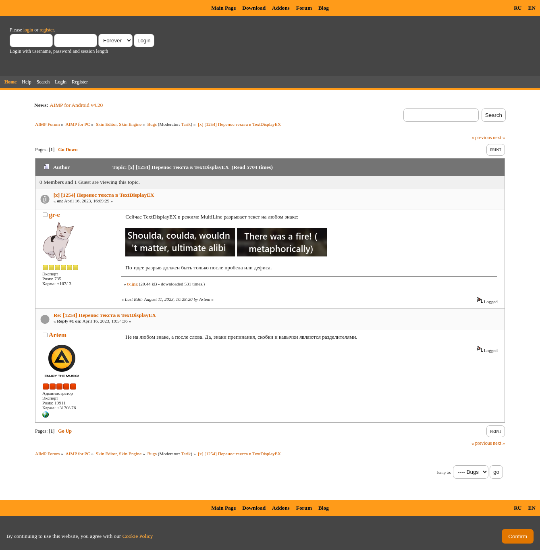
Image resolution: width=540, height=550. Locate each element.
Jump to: (444, 472)
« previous (481, 137)
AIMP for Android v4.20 (76, 105)
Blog (323, 8)
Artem (57, 334)
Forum (304, 8)
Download (254, 8)
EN (532, 8)
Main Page (223, 8)
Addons (281, 8)
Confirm (517, 536)
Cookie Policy (138, 536)
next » (499, 137)
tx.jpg (132, 283)
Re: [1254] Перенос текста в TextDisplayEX (105, 315)
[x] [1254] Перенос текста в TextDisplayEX (104, 195)
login (28, 30)
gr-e (54, 214)
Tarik (186, 124)
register (46, 30)
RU (517, 8)
